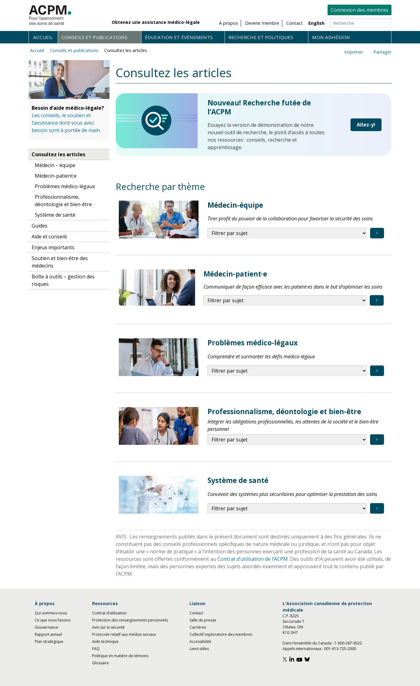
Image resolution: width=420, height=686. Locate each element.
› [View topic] (377, 232)
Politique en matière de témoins (120, 655)
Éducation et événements (179, 37)
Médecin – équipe (55, 165)
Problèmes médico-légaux (65, 186)
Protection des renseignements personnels (130, 620)
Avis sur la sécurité (108, 627)
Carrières (198, 627)
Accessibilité (200, 641)
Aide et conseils (49, 236)
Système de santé (55, 214)
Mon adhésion (331, 37)
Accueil (43, 37)
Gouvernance (46, 627)
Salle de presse (203, 620)
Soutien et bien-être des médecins (60, 262)
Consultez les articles (125, 50)
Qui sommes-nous (51, 613)
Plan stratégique (49, 641)
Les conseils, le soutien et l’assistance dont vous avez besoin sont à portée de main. (66, 123)
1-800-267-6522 (348, 643)
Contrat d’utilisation (109, 613)
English (316, 23)
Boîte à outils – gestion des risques (63, 280)
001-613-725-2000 (340, 648)
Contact (196, 613)
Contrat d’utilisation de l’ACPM (252, 558)
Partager (382, 52)
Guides (39, 225)
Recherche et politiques (260, 37)
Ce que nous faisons (52, 620)
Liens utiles (199, 648)
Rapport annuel (48, 634)
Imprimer (353, 52)
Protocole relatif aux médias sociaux (124, 634)
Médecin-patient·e (56, 175)
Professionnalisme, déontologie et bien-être (63, 200)
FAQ (96, 648)
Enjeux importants (53, 247)
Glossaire (100, 663)
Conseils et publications (94, 37)
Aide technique (105, 641)
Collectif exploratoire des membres (221, 634)
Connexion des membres (359, 10)
